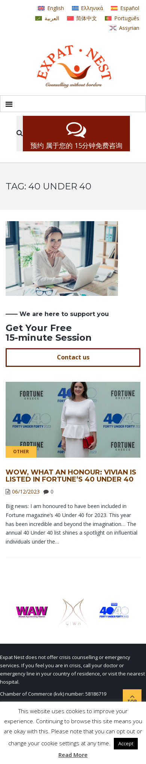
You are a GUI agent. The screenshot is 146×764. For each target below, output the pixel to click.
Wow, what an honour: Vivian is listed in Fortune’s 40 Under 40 (71, 476)
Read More (73, 754)
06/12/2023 (26, 491)
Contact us (73, 357)
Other (21, 451)
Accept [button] (125, 743)
